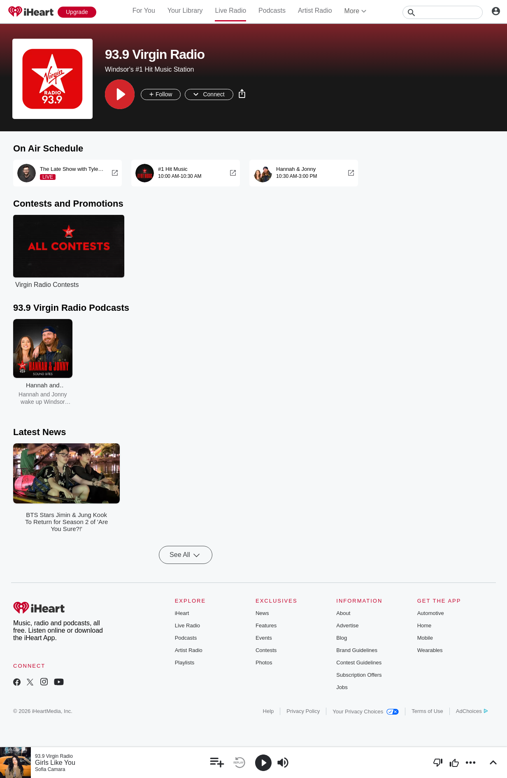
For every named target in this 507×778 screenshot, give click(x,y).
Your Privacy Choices (366, 711)
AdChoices (472, 711)
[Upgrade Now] (77, 12)
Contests (266, 650)
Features (266, 625)
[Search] (442, 12)
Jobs (341, 687)
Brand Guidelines (356, 650)
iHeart (182, 613)
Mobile (425, 638)
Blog (341, 638)
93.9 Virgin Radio (54, 756)
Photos (264, 662)
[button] (120, 94)
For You (144, 10)
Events (264, 638)
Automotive (430, 613)
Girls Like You (55, 762)
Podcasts (272, 10)
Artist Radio (315, 10)
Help (268, 711)
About (343, 613)
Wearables (430, 650)
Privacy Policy (303, 711)
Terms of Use (427, 711)
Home (424, 625)
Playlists (185, 662)
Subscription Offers (358, 675)
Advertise (347, 625)
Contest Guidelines (358, 662)
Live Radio (230, 10)
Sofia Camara (50, 769)
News (262, 613)
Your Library (185, 10)
